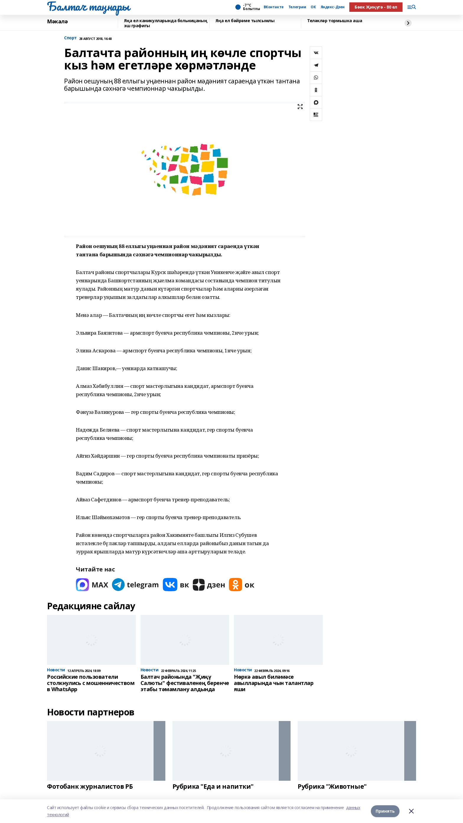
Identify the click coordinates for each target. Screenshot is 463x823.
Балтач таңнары (88, 6)
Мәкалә (57, 21)
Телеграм (297, 7)
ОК (313, 7)
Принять (385, 811)
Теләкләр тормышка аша (334, 20)
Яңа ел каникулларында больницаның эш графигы (165, 23)
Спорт (70, 37)
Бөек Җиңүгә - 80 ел (376, 7)
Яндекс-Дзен (333, 7)
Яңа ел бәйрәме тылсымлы (245, 20)
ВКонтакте (274, 7)
